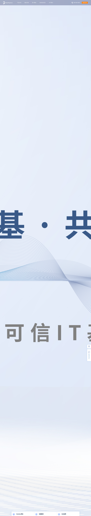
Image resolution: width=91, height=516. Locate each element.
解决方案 (27, 2)
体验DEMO (85, 2)
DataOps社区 (43, 2)
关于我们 (51, 2)
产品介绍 (19, 2)
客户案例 (34, 2)
